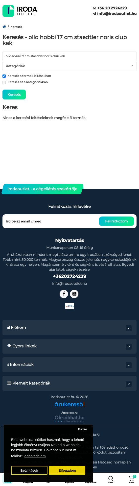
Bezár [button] (82, 429)
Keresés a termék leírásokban (26, 76)
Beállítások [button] (29, 470)
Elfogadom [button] (67, 470)
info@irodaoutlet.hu (115, 13)
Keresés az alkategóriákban (25, 82)
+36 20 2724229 (110, 8)
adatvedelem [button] (35, 456)
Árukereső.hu (69, 412)
